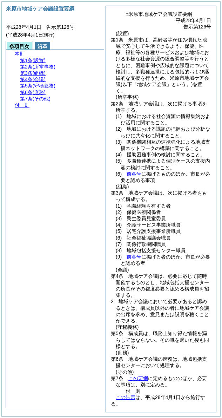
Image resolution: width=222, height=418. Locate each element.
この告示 (125, 397)
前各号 (134, 174)
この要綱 (138, 378)
